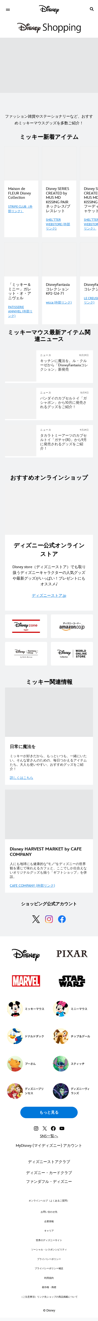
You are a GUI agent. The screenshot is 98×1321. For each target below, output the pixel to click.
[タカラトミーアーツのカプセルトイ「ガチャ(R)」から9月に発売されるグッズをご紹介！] (64, 442)
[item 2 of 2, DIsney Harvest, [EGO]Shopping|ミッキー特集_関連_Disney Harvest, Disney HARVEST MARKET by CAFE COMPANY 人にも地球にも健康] (49, 814)
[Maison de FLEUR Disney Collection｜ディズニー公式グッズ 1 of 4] (21, 163)
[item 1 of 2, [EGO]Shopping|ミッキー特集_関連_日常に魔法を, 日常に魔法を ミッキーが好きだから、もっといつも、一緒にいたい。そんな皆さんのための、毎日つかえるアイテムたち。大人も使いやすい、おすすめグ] (49, 712)
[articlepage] (21, 418)
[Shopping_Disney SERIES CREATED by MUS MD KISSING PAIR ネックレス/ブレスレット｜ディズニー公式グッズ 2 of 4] (59, 163)
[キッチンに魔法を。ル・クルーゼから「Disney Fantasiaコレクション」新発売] (64, 365)
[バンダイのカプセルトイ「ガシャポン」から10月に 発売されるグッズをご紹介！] (64, 402)
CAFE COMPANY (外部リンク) (32, 886)
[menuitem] (8, 9)
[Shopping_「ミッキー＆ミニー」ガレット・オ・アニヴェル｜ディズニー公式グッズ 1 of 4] (21, 259)
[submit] (92, 9)
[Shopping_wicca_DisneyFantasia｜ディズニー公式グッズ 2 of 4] (59, 259)
